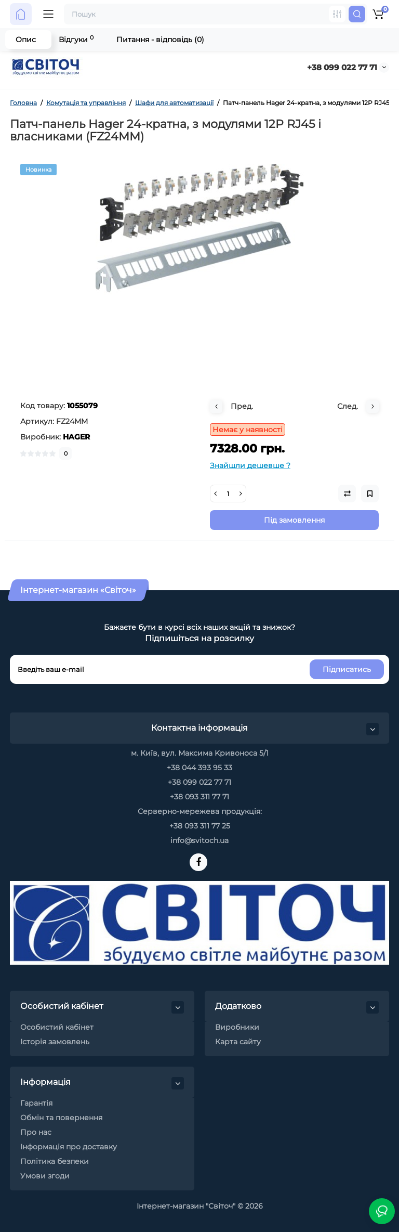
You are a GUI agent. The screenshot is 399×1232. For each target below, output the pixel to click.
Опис (26, 39)
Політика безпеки (54, 1161)
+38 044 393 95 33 (199, 767)
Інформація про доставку (68, 1146)
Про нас (35, 1132)
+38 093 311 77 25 (199, 826)
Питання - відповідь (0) (160, 39)
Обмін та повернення (61, 1117)
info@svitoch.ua (199, 840)
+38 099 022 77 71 (342, 67)
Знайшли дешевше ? (250, 465)
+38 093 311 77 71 (199, 796)
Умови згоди (45, 1176)
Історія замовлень (54, 1041)
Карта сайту (238, 1041)
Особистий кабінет (57, 1027)
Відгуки (76, 39)
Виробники (237, 1027)
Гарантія (36, 1103)
